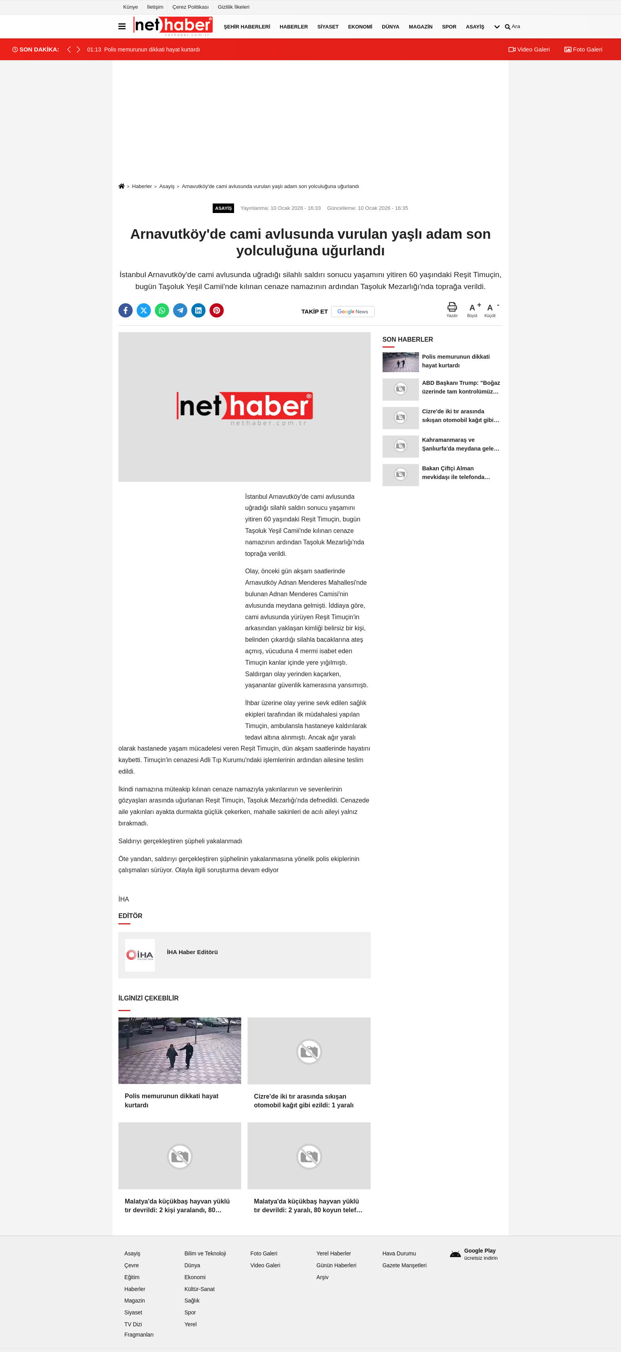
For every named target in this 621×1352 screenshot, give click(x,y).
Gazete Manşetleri (405, 1265)
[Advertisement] (310, 121)
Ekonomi (360, 26)
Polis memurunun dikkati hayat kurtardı (172, 1100)
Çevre (131, 1265)
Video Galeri (529, 49)
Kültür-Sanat (200, 1289)
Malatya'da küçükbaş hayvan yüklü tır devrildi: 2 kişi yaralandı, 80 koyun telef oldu (177, 1206)
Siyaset (328, 26)
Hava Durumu (399, 1254)
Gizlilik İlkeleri (234, 7)
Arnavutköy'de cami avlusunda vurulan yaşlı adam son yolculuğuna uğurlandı (270, 186)
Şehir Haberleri (247, 26)
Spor (449, 26)
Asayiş (475, 26)
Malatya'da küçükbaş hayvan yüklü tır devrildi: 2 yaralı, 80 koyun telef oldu (306, 1206)
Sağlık (192, 1301)
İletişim (155, 7)
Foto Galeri (583, 49)
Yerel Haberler (333, 1254)
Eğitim (131, 1277)
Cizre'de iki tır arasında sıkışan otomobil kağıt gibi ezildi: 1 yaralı (304, 1101)
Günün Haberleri (336, 1265)
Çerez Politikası (190, 7)
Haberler (294, 26)
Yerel (191, 1324)
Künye (130, 7)
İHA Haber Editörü (192, 952)
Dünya (390, 26)
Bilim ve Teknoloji (205, 1254)
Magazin (421, 26)
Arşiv (322, 1277)
